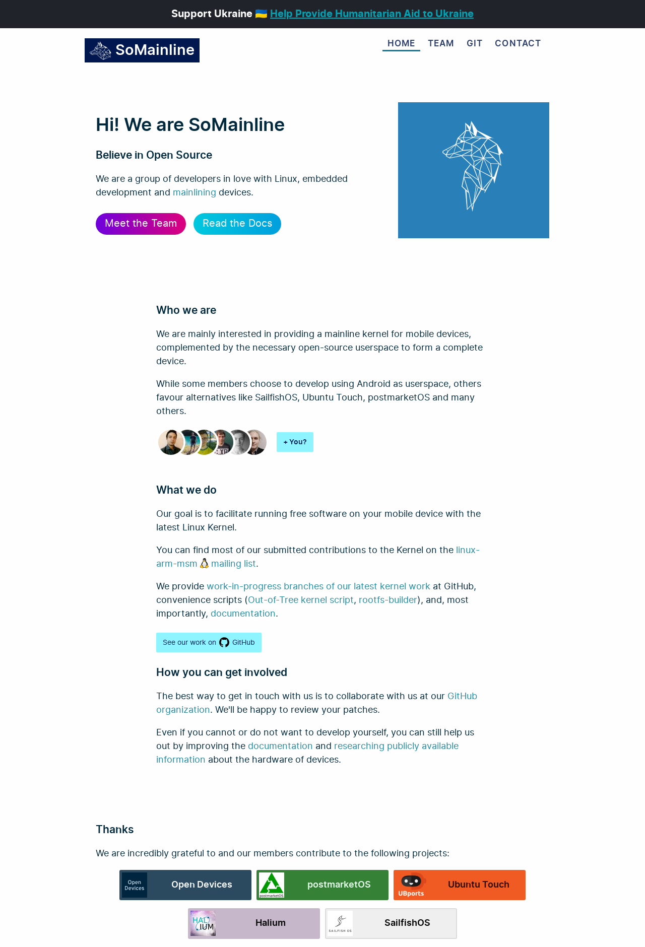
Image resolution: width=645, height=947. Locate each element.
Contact (518, 44)
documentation (243, 614)
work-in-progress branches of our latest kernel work (318, 586)
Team (441, 44)
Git (475, 44)
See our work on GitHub (209, 642)
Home (402, 44)
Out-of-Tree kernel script (301, 600)
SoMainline (142, 50)
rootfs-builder (388, 600)
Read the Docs (237, 224)
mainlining (194, 192)
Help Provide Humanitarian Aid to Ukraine (372, 14)
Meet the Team (141, 224)
